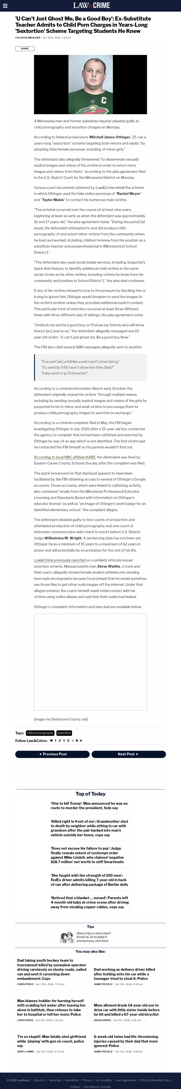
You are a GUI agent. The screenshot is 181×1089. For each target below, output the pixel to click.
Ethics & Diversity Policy (155, 1080)
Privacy (87, 1080)
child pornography (40, 733)
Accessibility (104, 1080)
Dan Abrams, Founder (97, 1086)
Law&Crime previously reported (60, 560)
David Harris (102, 1020)
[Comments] (15, 42)
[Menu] (5, 6)
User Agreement (126, 1080)
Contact (75, 1086)
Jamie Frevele (103, 984)
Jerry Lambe (25, 1051)
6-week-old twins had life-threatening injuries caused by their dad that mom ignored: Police (126, 1041)
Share (25, 48)
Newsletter (72, 1080)
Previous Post (53, 754)
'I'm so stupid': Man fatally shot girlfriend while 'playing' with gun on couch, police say (51, 1041)
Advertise (55, 1080)
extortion (64, 733)
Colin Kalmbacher (27, 37)
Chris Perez (25, 984)
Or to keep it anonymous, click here (92, 938)
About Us (39, 1080)
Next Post (128, 754)
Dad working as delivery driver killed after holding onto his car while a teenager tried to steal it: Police (124, 974)
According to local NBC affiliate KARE (64, 457)
